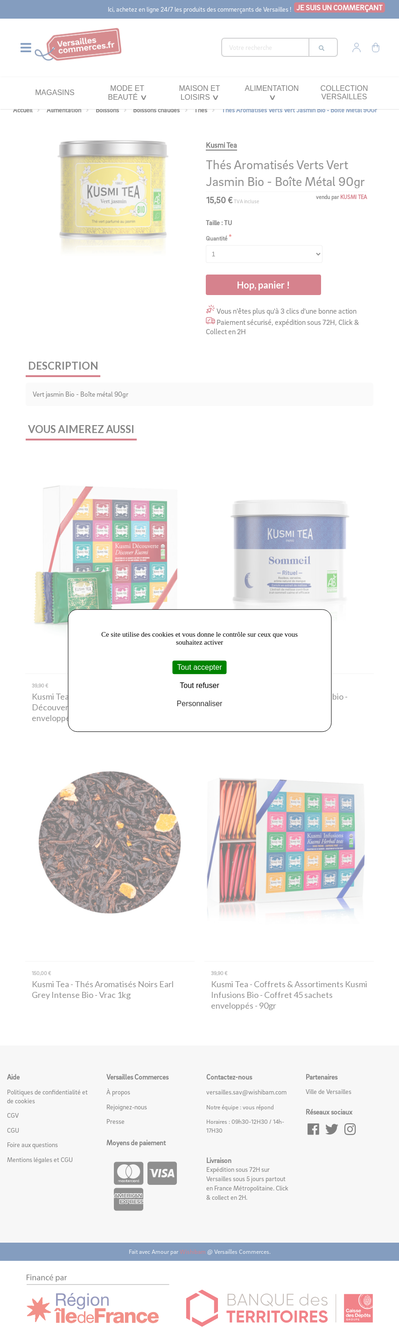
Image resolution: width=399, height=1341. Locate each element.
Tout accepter (199, 667)
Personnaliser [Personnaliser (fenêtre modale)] (200, 704)
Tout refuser (199, 685)
